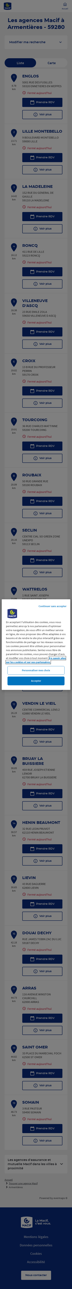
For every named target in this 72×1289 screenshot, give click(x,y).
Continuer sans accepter (52, 606)
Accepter (36, 680)
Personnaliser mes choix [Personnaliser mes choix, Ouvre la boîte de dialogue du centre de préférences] (36, 670)
